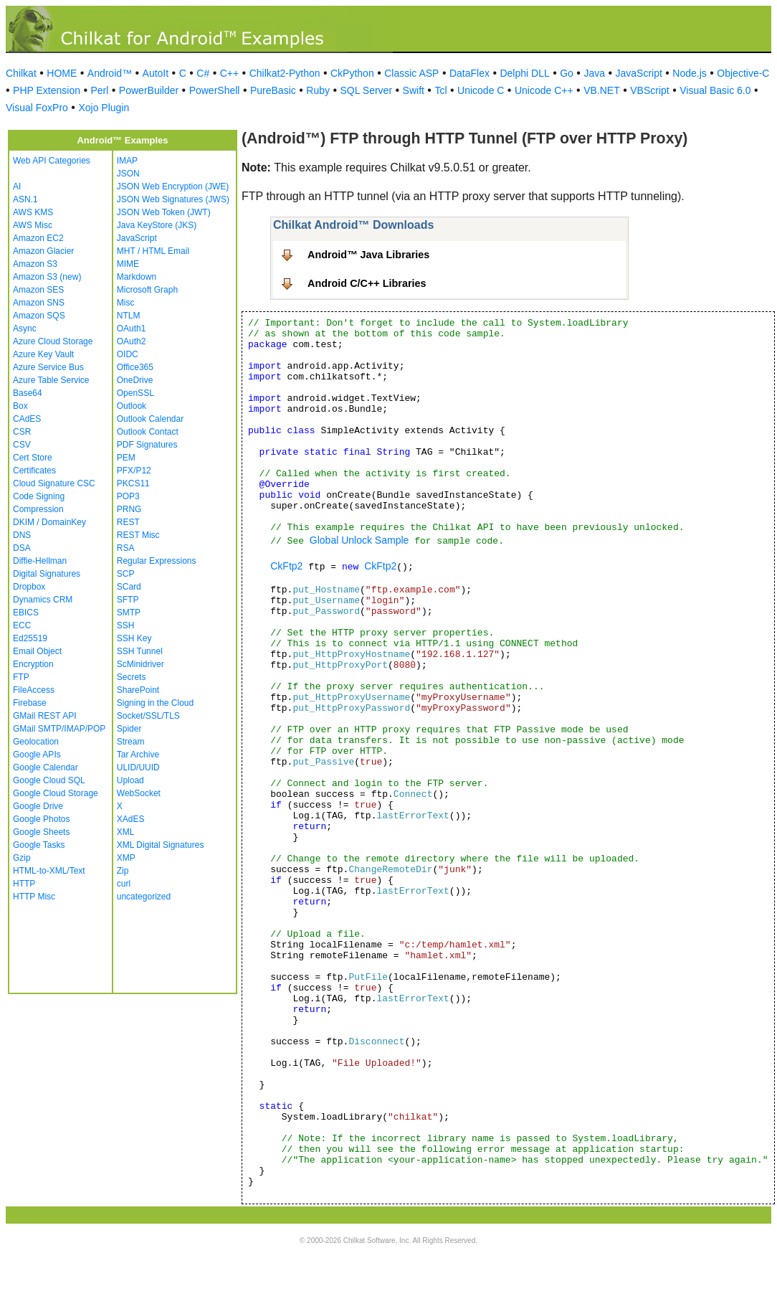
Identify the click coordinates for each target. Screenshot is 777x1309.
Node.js (689, 73)
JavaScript (639, 73)
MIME (128, 264)
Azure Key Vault (43, 354)
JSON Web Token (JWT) (164, 212)
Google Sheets (41, 832)
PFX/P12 (134, 471)
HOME (62, 73)
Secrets (131, 677)
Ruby (318, 90)
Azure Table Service (51, 380)
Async (25, 328)
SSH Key (134, 638)
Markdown (136, 277)
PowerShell (214, 90)
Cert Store (32, 458)
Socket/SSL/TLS (148, 716)
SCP (126, 574)
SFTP (128, 600)
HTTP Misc (34, 897)
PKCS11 (133, 483)
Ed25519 (30, 638)
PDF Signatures (147, 445)
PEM (126, 458)
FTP (21, 677)
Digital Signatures (46, 574)
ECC (22, 625)
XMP (126, 858)
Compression (38, 509)
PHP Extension (46, 90)
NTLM (128, 316)
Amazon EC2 (38, 238)
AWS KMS (33, 212)
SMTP (128, 613)
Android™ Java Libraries (368, 254)
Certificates (34, 471)
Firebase (30, 703)
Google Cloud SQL (49, 780)
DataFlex (469, 73)
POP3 (128, 496)
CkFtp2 (286, 566)
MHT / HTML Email (153, 251)
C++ (229, 73)
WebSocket (139, 793)
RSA (126, 548)
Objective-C (743, 73)
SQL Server (366, 90)
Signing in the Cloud (155, 703)
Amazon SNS (39, 303)
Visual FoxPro (37, 107)
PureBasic (273, 90)
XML (126, 832)
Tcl (440, 90)
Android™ (109, 73)
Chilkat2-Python (284, 73)
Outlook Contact (147, 432)
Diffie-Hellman (40, 561)
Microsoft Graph (147, 290)
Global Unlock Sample (359, 540)
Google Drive (38, 806)
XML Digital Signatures (160, 845)
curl (123, 884)
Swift (413, 90)
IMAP (127, 161)
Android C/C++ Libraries (367, 283)
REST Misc (138, 535)
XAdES (131, 819)
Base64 (27, 393)
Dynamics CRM (42, 600)
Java (594, 73)
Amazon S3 (35, 264)
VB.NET (601, 90)
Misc (126, 303)
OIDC (127, 354)
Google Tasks (39, 845)
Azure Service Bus (48, 367)
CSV (22, 445)
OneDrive (135, 380)
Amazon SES (38, 290)
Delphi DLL (524, 73)
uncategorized (144, 897)
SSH (126, 625)
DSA (22, 548)
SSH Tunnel (140, 651)
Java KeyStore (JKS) (156, 225)
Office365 (135, 367)
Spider (129, 729)
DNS (22, 535)
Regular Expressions (156, 561)
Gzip (22, 858)
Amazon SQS (39, 316)
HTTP (24, 884)
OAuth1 (131, 328)
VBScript (649, 90)
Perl (99, 90)
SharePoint (138, 690)
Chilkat (21, 73)
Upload (130, 780)
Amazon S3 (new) (47, 277)
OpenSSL (135, 393)
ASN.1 (25, 199)
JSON (128, 174)
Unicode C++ (544, 90)
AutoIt (156, 73)
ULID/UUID (138, 767)
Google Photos (41, 819)
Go (566, 73)
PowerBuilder (148, 90)
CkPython (352, 73)
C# (202, 73)
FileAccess (33, 690)
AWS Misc (32, 225)
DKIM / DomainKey (49, 522)
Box (20, 406)
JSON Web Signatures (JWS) (173, 199)
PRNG (129, 509)
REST (128, 522)
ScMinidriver (140, 664)
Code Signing (39, 496)
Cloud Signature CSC (54, 483)
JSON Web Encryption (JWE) (173, 186)
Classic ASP (411, 73)
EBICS (26, 613)
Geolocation (36, 742)
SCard (129, 587)
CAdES (27, 419)
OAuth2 (131, 341)
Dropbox (29, 587)
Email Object (37, 651)
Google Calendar (45, 767)
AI (17, 186)
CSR (22, 432)
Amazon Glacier (43, 251)
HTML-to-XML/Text (49, 871)
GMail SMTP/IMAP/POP (59, 729)
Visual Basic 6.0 (715, 90)
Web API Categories (51, 161)
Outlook (131, 406)
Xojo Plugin (103, 107)
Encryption (33, 664)
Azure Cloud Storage (52, 341)
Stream (131, 742)
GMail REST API (44, 716)
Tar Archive (138, 755)
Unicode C (480, 90)
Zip (123, 871)
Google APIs (37, 755)
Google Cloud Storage (55, 793)
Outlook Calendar (150, 419)
